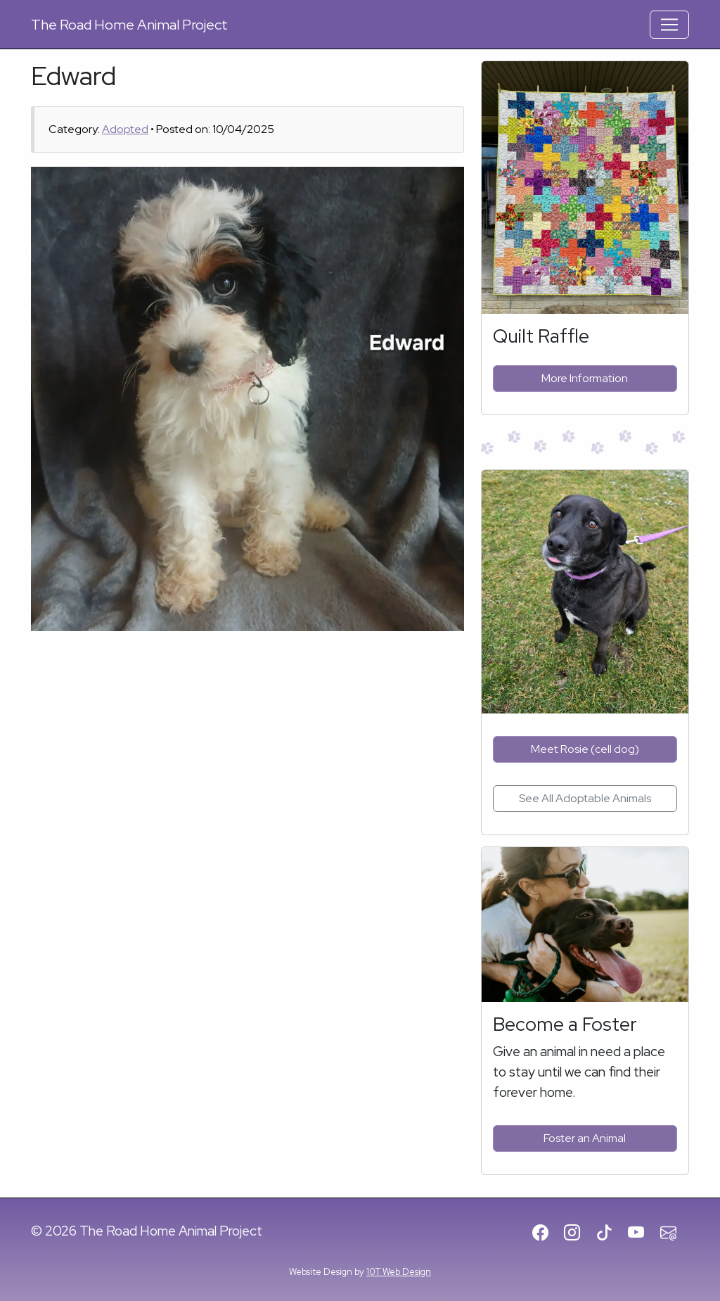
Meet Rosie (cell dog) (585, 749)
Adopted (125, 129)
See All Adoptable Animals (585, 798)
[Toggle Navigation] (669, 25)
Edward (73, 75)
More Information (584, 378)
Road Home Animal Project (129, 24)
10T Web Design (398, 1272)
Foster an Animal (585, 1138)
